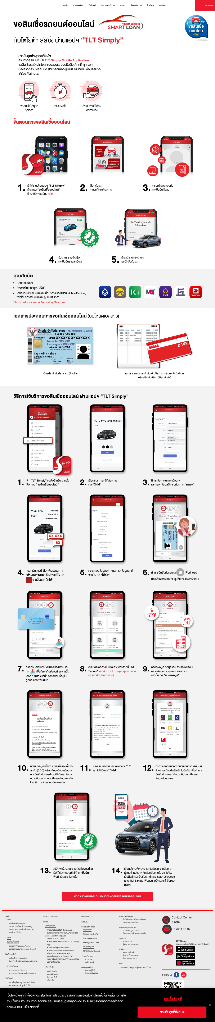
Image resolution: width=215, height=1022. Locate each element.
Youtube (184, 975)
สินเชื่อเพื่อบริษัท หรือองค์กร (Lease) (22, 949)
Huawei (185, 963)
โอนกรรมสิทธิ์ (52, 977)
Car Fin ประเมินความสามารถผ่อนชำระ (23, 961)
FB (176, 975)
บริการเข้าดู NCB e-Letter (59, 947)
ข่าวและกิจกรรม (87, 956)
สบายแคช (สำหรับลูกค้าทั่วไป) (19, 985)
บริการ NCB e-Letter (55, 938)
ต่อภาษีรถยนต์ (52, 974)
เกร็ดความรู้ (89, 962)
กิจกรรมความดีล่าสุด (130, 922)
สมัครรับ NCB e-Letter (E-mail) (61, 950)
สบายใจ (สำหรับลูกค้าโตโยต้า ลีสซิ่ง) (22, 982)
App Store (185, 949)
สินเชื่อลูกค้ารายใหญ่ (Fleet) (19, 946)
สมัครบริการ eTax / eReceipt (58, 953)
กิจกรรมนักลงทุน (91, 973)
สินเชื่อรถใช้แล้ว (15, 932)
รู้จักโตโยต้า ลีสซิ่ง (88, 927)
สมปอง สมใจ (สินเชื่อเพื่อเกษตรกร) (21, 929)
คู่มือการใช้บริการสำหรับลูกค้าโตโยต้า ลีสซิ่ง (63, 959)
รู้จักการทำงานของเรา (131, 944)
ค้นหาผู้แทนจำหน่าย (130, 958)
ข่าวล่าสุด (88, 959)
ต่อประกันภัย (52, 971)
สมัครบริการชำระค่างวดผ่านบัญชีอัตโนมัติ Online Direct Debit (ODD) (61, 934)
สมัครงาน (122, 938)
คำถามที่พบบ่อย (87, 916)
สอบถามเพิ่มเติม (129, 952)
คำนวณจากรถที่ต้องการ (18, 970)
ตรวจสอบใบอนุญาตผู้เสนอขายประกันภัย (136, 967)
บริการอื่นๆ (51, 980)
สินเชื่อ (7, 916)
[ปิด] (210, 1005)
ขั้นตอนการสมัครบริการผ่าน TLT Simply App (63, 943)
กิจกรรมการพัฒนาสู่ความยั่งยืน (134, 933)
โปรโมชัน (84, 921)
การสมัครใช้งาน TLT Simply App (59, 930)
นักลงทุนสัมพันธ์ (87, 967)
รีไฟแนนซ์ (9, 978)
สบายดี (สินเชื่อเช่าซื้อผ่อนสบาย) (20, 926)
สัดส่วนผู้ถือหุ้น (90, 970)
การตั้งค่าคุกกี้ (173, 999)
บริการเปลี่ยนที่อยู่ (53, 962)
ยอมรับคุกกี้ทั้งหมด (172, 1012)
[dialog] (107, 1005)
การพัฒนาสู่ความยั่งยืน (127, 927)
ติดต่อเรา (122, 949)
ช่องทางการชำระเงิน (50, 916)
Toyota (14, 5)
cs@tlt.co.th (182, 929)
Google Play (185, 956)
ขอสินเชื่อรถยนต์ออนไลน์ (18, 958)
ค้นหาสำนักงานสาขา (130, 955)
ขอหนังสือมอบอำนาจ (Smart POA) (60, 956)
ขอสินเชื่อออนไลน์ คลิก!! (198, 30)
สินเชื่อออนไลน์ (10, 954)
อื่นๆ (120, 963)
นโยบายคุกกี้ (31, 1007)
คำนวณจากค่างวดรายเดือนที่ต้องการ (22, 973)
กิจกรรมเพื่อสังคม (126, 916)
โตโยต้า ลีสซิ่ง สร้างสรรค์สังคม (134, 919)
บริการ (45, 922)
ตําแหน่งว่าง (127, 941)
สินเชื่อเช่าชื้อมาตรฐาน (17, 923)
